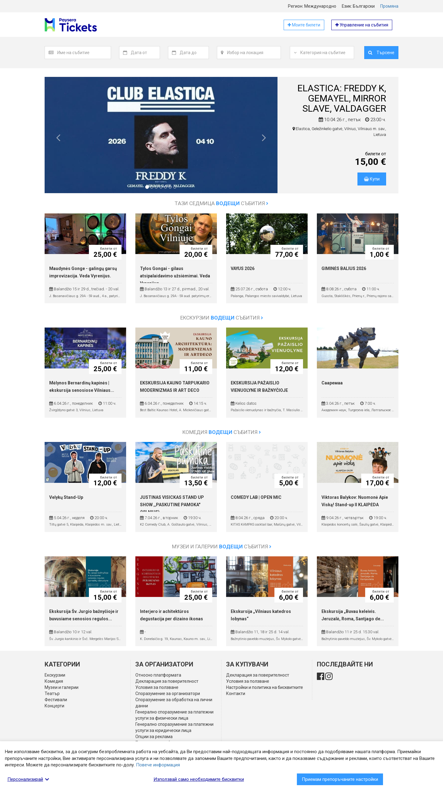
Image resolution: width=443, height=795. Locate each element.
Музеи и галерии (61, 687)
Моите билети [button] (304, 24)
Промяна (389, 6)
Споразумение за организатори (167, 693)
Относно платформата (158, 675)
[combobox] (84, 52)
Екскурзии (55, 675)
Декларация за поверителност (166, 681)
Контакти (235, 693)
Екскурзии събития (221, 318)
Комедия (54, 681)
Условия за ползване (156, 687)
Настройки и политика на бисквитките (264, 687)
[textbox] (84, 53)
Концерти (54, 705)
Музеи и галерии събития (221, 546)
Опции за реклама (154, 736)
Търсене (381, 52)
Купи (372, 179)
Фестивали (56, 699)
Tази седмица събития (221, 203)
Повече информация (158, 765)
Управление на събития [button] (361, 24)
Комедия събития (221, 432)
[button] (58, 139)
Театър (52, 693)
